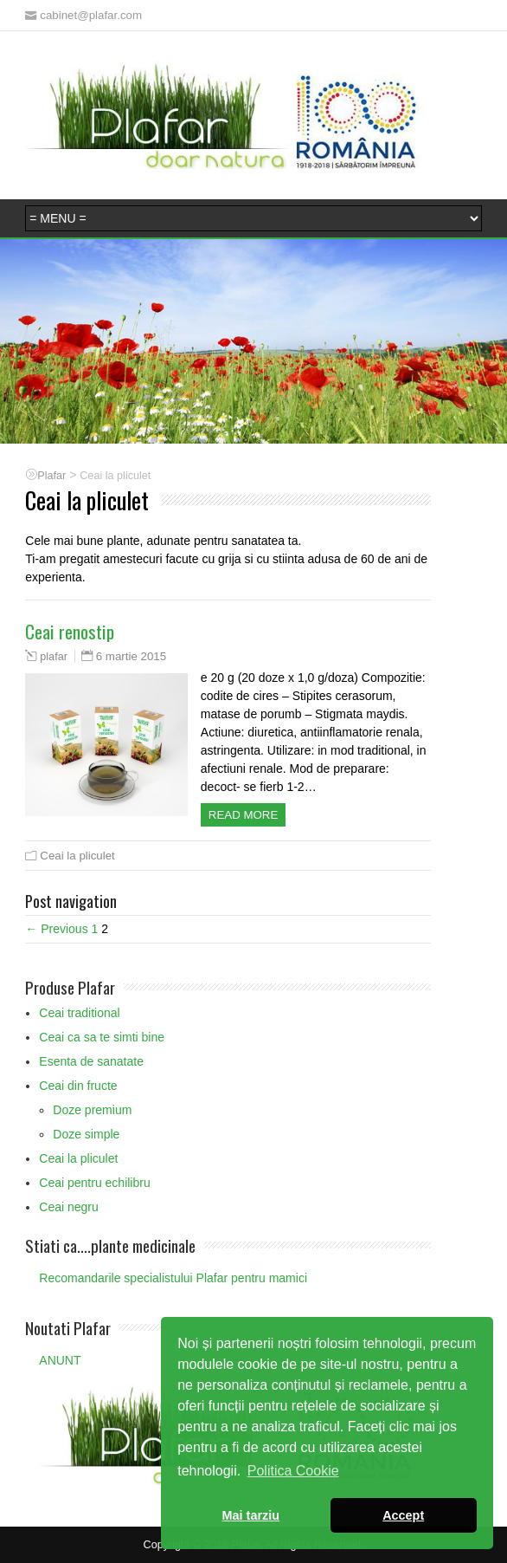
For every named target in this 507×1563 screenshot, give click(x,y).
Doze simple (86, 1134)
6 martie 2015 (131, 656)
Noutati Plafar (68, 1327)
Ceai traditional (79, 1013)
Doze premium (92, 1110)
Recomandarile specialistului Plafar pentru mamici (173, 1278)
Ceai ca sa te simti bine (101, 1037)
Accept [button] (403, 1515)
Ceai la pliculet (77, 855)
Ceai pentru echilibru (94, 1183)
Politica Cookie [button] (293, 1470)
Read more (244, 814)
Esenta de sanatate (91, 1061)
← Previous (56, 929)
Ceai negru (69, 1207)
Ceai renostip (69, 631)
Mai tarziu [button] (250, 1515)
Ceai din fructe (78, 1086)
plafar (53, 657)
